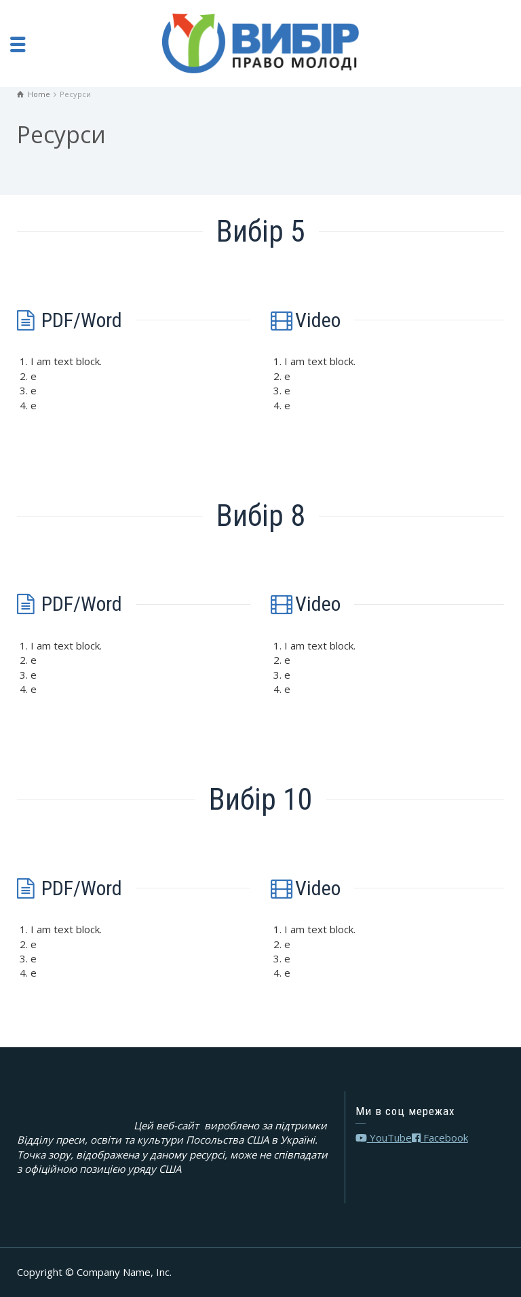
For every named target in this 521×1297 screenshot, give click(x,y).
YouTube (383, 1137)
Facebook (440, 1137)
